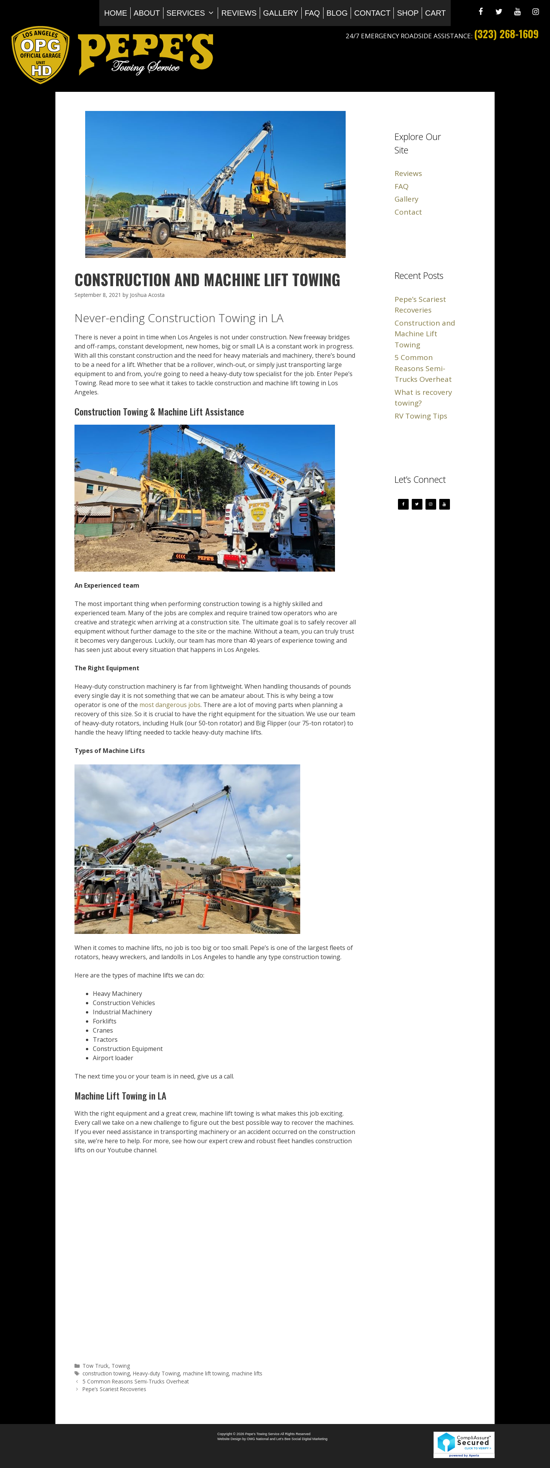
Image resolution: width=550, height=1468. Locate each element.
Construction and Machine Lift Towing (425, 334)
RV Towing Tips (421, 416)
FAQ (312, 13)
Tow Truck (95, 1365)
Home (115, 13)
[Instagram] (535, 12)
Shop (408, 13)
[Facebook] (480, 12)
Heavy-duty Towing (156, 1373)
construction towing (106, 1373)
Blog (337, 13)
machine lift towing (206, 1373)
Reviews (238, 13)
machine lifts (247, 1373)
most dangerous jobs (170, 705)
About (147, 13)
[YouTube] (517, 12)
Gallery (280, 13)
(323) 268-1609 (506, 33)
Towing (121, 1365)
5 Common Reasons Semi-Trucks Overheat (135, 1381)
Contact (372, 13)
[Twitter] (498, 12)
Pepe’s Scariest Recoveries (114, 1389)
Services (192, 13)
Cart (435, 13)
